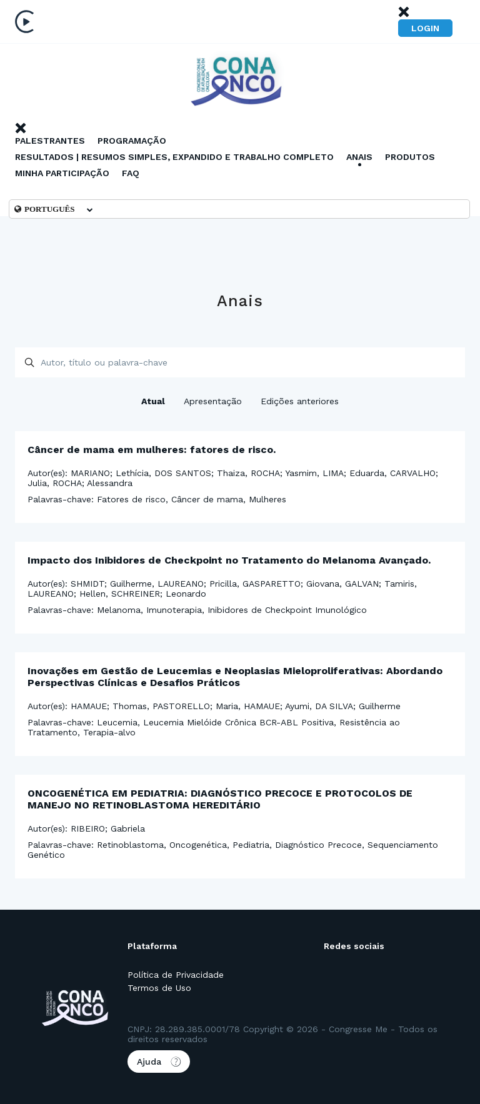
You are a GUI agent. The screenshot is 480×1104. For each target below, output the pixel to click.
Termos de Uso (159, 988)
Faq (130, 173)
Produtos (410, 157)
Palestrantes (50, 141)
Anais (359, 157)
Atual (153, 401)
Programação (132, 141)
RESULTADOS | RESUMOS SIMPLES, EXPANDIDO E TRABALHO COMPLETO (174, 157)
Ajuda (159, 1062)
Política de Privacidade (176, 975)
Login (425, 28)
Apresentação (213, 401)
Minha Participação (62, 173)
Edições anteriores (300, 401)
